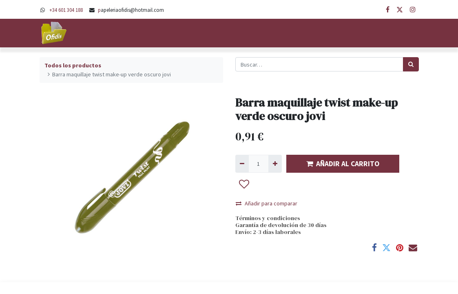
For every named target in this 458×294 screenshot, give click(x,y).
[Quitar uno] (242, 163)
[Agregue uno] (275, 163)
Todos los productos (72, 65)
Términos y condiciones (267, 218)
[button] (244, 184)
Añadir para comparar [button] (266, 203)
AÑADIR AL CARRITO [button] (342, 163)
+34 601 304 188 (66, 10)
